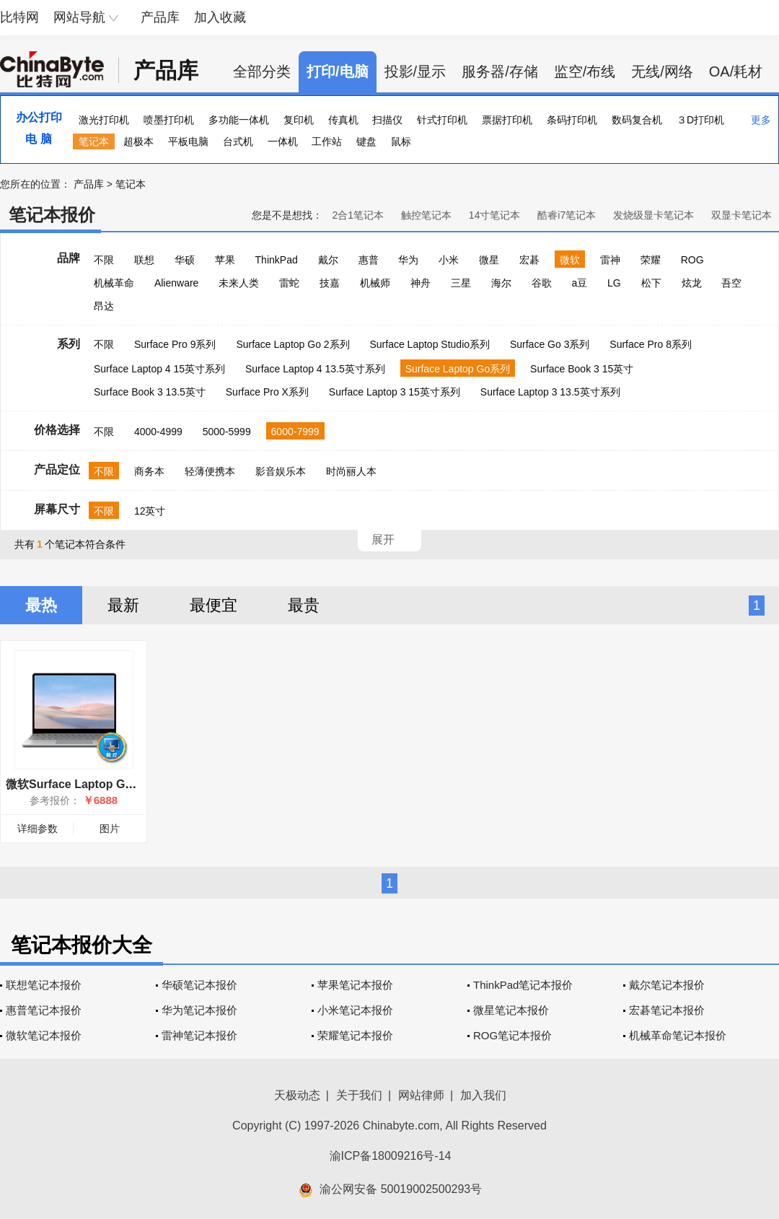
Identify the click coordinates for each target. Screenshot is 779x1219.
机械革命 (114, 283)
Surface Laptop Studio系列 (429, 344)
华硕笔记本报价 (199, 985)
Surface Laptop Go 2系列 (292, 344)
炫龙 (692, 283)
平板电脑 (188, 141)
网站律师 (421, 1095)
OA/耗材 (735, 71)
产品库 (160, 17)
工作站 (327, 141)
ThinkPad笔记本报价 (523, 985)
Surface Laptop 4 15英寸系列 (159, 369)
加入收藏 (220, 17)
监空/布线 (585, 71)
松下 (651, 283)
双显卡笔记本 (741, 215)
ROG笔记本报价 (512, 1035)
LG (614, 283)
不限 (104, 260)
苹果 (225, 260)
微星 (489, 260)
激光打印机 (104, 120)
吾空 (731, 283)
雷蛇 (289, 283)
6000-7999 (295, 431)
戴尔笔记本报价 (667, 985)
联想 (144, 260)
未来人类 (239, 283)
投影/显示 (415, 71)
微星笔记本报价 (511, 1010)
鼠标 (401, 141)
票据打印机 (507, 120)
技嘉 (330, 283)
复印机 (298, 120)
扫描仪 (387, 120)
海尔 (501, 283)
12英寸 (150, 511)
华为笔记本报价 (199, 1010)
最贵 (304, 605)
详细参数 (37, 828)
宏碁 (529, 260)
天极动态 (297, 1095)
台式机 (238, 141)
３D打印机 (700, 120)
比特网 (19, 17)
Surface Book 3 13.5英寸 (150, 392)
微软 (570, 260)
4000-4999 (158, 431)
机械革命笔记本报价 (677, 1035)
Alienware (176, 283)
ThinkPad (276, 260)
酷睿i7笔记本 (566, 215)
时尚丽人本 (351, 471)
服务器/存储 (500, 71)
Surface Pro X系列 (267, 392)
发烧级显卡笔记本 (653, 215)
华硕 (185, 260)
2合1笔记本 (358, 215)
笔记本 (94, 141)
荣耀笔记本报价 (355, 1035)
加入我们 (483, 1095)
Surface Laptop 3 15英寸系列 (394, 392)
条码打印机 (572, 120)
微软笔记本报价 (44, 1035)
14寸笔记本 (495, 215)
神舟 (420, 283)
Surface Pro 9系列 (175, 344)
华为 (408, 260)
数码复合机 (637, 120)
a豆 (579, 283)
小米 (449, 260)
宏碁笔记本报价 (667, 1010)
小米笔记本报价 (355, 1010)
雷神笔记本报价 (199, 1035)
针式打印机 (442, 120)
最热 (41, 605)
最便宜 (213, 605)
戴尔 (328, 260)
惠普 (368, 260)
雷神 (610, 260)
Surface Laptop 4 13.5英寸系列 (315, 369)
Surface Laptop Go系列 (458, 369)
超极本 (138, 141)
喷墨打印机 (169, 120)
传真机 (343, 120)
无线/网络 (662, 71)
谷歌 (542, 283)
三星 (461, 283)
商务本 (149, 471)
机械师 (375, 283)
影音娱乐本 (280, 471)
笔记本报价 (52, 214)
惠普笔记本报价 (44, 1010)
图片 (110, 828)
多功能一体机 (238, 120)
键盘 (366, 141)
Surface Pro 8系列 (650, 344)
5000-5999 (227, 431)
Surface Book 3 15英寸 (581, 369)
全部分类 (262, 71)
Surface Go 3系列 (550, 344)
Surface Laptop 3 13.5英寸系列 (550, 392)
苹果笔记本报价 (355, 985)
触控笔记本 (426, 215)
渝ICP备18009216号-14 (391, 1156)
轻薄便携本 (210, 471)
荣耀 (651, 260)
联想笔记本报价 (44, 985)
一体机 (283, 141)
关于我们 (359, 1095)
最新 (123, 605)
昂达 (104, 306)
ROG (692, 260)
